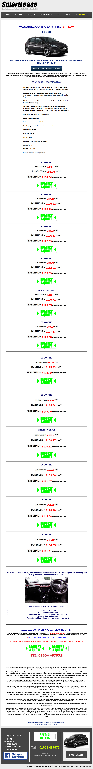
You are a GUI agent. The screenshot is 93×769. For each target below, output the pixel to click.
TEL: (81, 14)
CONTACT (68, 14)
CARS (58, 14)
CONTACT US (12, 749)
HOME (8, 14)
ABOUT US (19, 14)
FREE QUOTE (31, 14)
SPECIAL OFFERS (46, 14)
